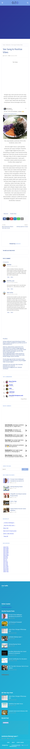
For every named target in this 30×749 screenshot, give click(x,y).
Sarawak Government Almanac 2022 (18, 711)
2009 (5, 570)
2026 (5, 547)
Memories (8, 44)
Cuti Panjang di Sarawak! (15, 622)
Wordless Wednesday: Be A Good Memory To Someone (17, 652)
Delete (12, 277)
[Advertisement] (15, 21)
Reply (8, 277)
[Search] (12, 469)
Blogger (18, 746)
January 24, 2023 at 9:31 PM (12, 266)
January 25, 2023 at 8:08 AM (12, 282)
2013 (5, 565)
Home (4, 44)
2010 (5, 569)
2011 (5, 567)
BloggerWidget (24, 399)
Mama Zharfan (12, 381)
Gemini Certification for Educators (18, 659)
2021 (5, 554)
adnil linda (11, 392)
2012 (5, 566)
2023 (5, 551)
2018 (5, 558)
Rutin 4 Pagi (13, 501)
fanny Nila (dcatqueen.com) (16, 395)
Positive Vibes (13, 213)
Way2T (9, 745)
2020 (6, 555)
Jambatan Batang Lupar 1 (15, 637)
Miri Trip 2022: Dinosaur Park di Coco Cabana (18, 667)
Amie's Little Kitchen (8, 533)
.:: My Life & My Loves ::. (9, 525)
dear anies (10, 292)
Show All (6, 536)
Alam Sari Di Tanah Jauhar (9, 531)
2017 (5, 559)
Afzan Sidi (5, 528)
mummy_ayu (10, 281)
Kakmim (6, 55)
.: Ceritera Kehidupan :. (9, 522)
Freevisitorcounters (7, 607)
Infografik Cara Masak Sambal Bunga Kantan (18, 494)
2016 (5, 560)
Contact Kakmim (20, 742)
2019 (5, 556)
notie (10, 388)
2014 (5, 563)
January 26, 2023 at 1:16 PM (12, 294)
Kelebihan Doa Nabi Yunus (16, 703)
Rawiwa (9, 264)
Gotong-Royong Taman (16, 486)
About (13, 742)
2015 (5, 562)
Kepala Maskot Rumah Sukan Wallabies (18, 509)
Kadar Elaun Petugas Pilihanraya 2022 (17, 630)
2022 (6, 552)
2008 (5, 571)
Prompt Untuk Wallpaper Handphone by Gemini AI (17, 480)
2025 (6, 548)
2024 (5, 550)
